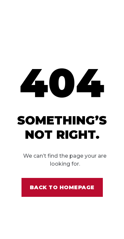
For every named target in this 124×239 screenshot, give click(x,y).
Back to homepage (62, 187)
